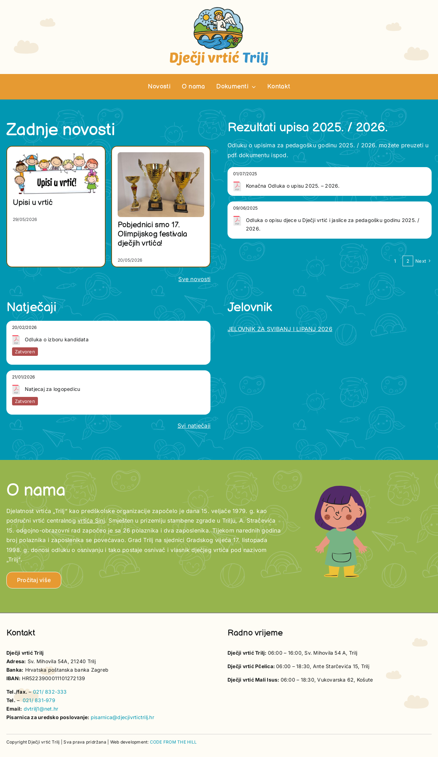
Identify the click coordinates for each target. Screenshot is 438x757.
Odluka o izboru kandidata (57, 339)
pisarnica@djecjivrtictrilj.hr (122, 717)
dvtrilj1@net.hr (41, 709)
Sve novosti (194, 279)
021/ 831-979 (39, 700)
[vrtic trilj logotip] (219, 9)
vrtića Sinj (91, 520)
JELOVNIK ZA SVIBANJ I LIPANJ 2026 (280, 328)
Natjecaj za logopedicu (52, 389)
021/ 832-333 (50, 692)
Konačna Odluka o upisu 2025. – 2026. (293, 186)
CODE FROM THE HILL (173, 742)
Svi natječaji (194, 425)
